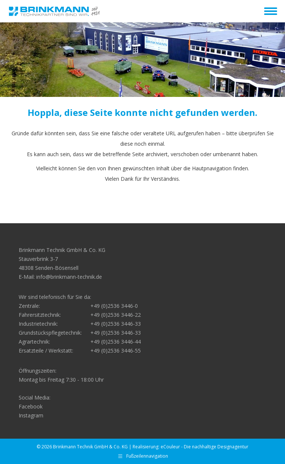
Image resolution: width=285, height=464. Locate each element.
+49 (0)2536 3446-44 (115, 341)
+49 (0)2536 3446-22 (115, 314)
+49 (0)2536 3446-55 (115, 350)
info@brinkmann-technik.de (69, 276)
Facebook (31, 406)
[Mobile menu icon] (271, 11)
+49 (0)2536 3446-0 (114, 305)
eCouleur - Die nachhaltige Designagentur (204, 447)
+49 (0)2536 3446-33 (115, 323)
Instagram (31, 415)
